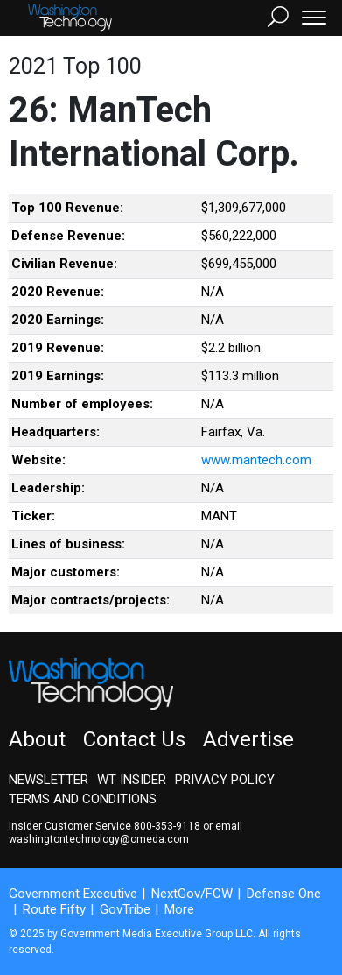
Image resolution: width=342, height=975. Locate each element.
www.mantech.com (256, 460)
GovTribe (125, 909)
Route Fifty (54, 909)
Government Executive (73, 893)
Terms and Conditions (83, 799)
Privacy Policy (225, 780)
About (37, 739)
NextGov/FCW (192, 893)
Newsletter (48, 780)
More (179, 909)
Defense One (284, 893)
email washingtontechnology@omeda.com (125, 832)
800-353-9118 (167, 826)
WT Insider (131, 780)
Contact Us (134, 739)
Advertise (248, 739)
